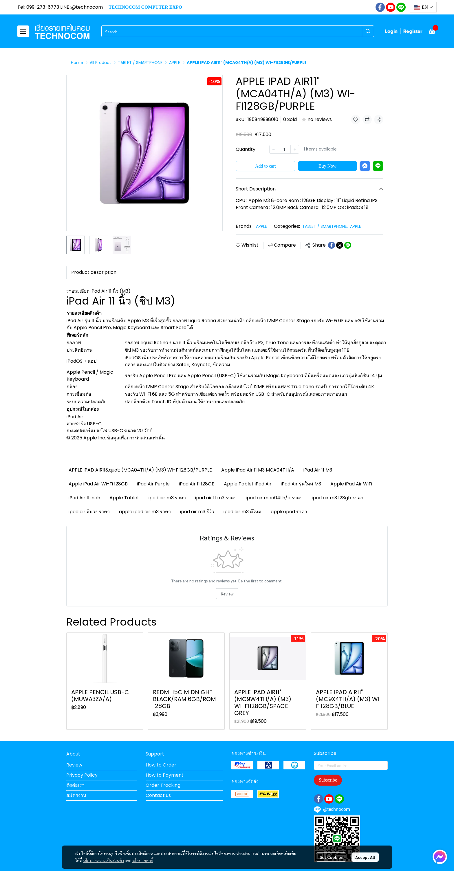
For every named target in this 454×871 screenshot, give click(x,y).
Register (412, 31)
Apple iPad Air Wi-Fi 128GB (98, 484)
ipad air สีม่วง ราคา (89, 511)
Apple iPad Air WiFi (351, 484)
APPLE (174, 62)
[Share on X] (339, 245)
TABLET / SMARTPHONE (140, 62)
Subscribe (328, 780)
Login (391, 31)
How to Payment (165, 775)
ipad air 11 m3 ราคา (216, 497)
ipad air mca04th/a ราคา (274, 497)
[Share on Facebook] (331, 245)
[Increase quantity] (295, 149)
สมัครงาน (76, 795)
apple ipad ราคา (289, 511)
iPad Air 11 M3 (317, 470)
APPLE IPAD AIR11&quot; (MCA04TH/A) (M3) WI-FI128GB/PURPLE (140, 470)
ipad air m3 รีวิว (197, 511)
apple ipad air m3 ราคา (145, 511)
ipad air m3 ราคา (167, 497)
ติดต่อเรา (75, 785)
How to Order (161, 765)
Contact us (158, 795)
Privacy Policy (82, 775)
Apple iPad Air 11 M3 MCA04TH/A (257, 470)
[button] (423, 7)
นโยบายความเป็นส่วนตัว (103, 860)
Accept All (365, 857)
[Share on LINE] (347, 245)
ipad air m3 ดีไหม (242, 511)
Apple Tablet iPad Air (248, 484)
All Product (100, 62)
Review (227, 593)
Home (77, 62)
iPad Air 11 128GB (197, 484)
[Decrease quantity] (274, 149)
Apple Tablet (124, 497)
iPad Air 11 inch (84, 497)
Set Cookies (331, 857)
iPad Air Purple (153, 484)
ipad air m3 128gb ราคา (337, 497)
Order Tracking (163, 785)
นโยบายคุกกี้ (142, 860)
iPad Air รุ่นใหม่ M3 (301, 484)
